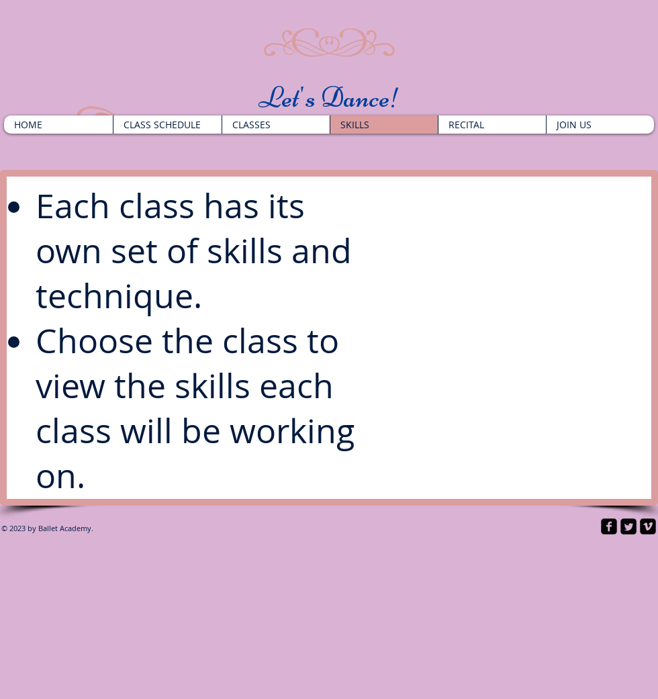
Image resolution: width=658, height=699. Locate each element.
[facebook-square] (609, 526)
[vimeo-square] (648, 526)
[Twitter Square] (628, 526)
